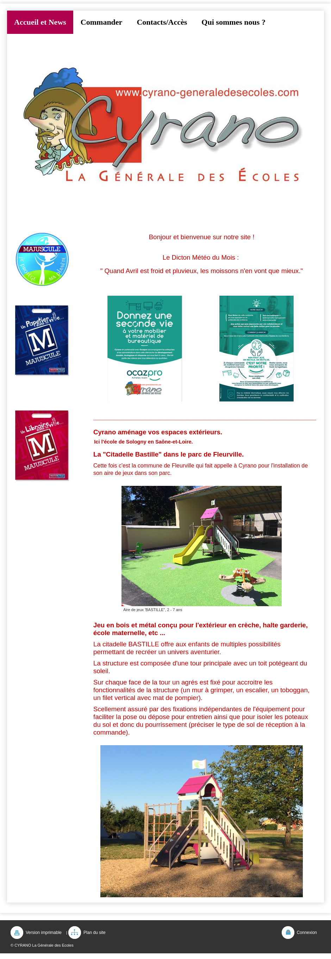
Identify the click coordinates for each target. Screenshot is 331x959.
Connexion (307, 932)
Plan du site (94, 932)
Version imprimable (44, 932)
